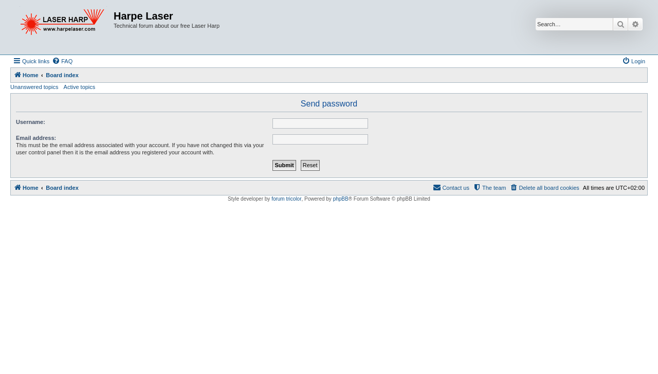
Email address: (36, 138)
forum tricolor (286, 199)
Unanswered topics (34, 87)
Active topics (80, 87)
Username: (30, 122)
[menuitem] (62, 61)
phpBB (341, 199)
